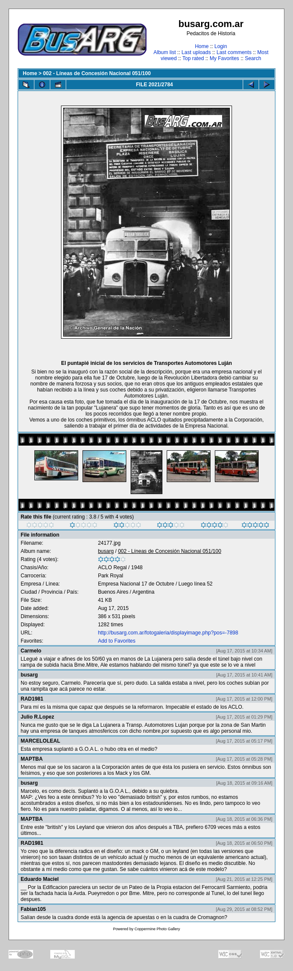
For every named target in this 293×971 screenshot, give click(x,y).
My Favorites (224, 58)
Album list (164, 52)
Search (253, 58)
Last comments (234, 52)
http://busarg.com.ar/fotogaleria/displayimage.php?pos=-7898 (168, 633)
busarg (106, 551)
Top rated (193, 58)
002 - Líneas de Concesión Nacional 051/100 (97, 73)
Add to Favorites (116, 641)
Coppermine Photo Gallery (157, 929)
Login (220, 46)
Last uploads (196, 52)
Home (202, 46)
